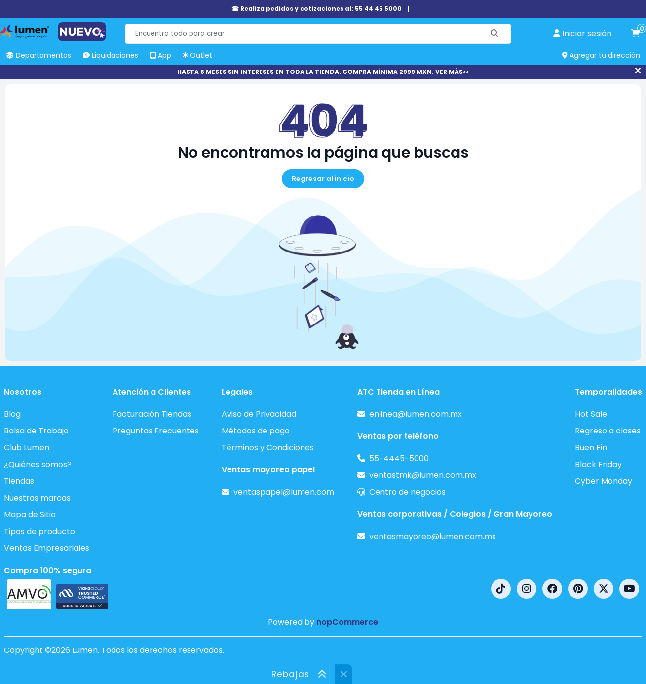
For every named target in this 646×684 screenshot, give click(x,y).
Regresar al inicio (323, 178)
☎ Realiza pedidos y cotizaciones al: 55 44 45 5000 (316, 8)
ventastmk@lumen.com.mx (422, 475)
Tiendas (19, 481)
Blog (12, 414)
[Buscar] (494, 33)
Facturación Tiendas (152, 414)
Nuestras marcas (37, 498)
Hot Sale (591, 414)
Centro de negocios (407, 492)
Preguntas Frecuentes (156, 430)
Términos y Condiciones (268, 447)
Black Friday (598, 464)
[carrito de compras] (635, 33)
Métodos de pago (256, 430)
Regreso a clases (608, 430)
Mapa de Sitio (30, 514)
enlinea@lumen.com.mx (415, 414)
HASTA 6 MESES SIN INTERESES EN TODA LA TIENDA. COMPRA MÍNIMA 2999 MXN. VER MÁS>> (323, 72)
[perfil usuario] (582, 33)
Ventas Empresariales (46, 548)
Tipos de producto (39, 531)
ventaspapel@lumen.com (283, 492)
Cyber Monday (603, 481)
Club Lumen (26, 447)
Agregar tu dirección (601, 55)
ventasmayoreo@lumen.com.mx (432, 536)
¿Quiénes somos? (38, 464)
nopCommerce (347, 622)
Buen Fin (591, 447)
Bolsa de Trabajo (36, 430)
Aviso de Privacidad (259, 414)
